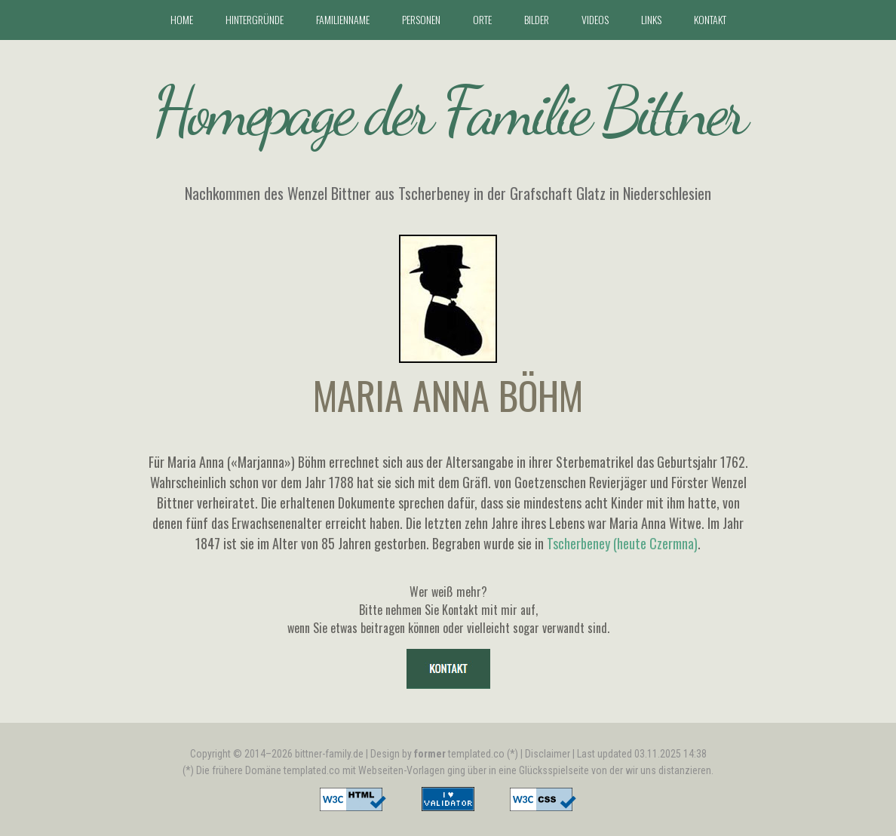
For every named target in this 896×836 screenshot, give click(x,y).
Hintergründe (255, 19)
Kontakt (710, 19)
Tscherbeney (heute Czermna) (622, 543)
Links (651, 19)
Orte (482, 19)
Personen (421, 19)
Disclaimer (547, 754)
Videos (595, 19)
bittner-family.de (329, 754)
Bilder (536, 19)
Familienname (343, 19)
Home (181, 19)
